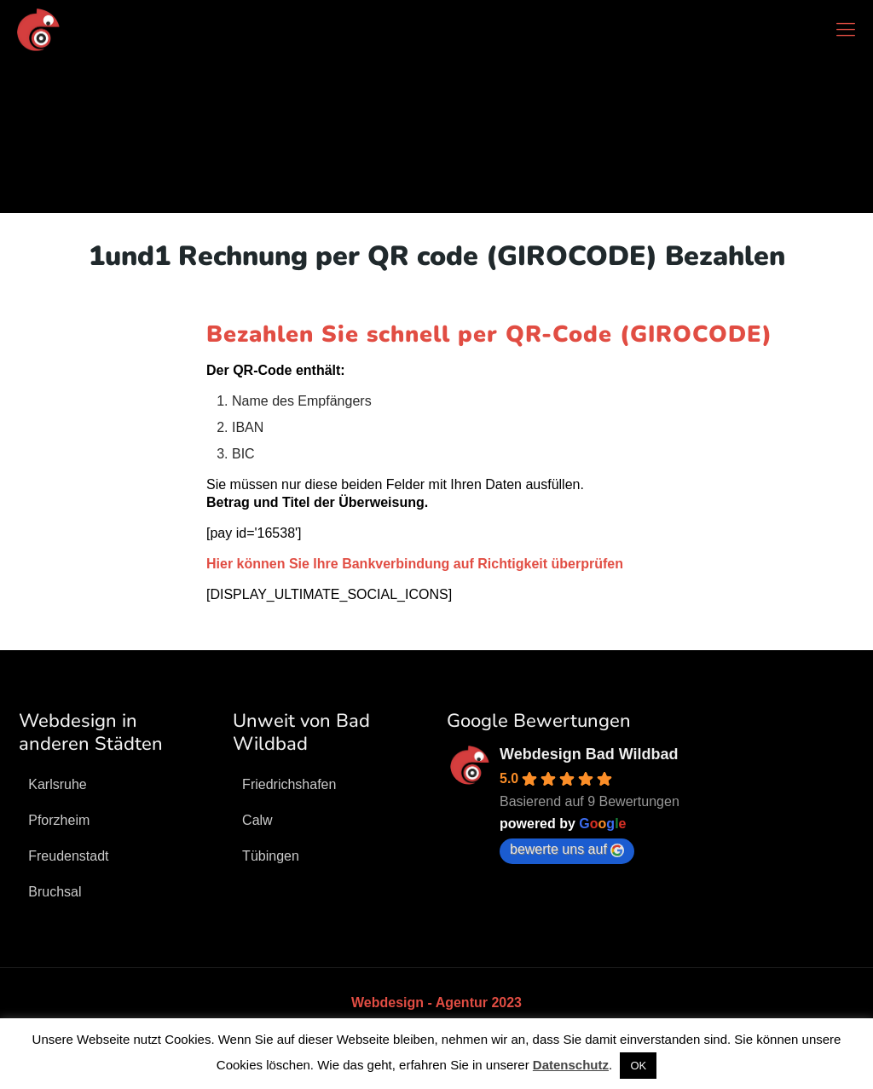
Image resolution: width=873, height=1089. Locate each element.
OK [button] (638, 1065)
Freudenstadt (68, 856)
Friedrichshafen (289, 784)
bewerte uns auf (567, 849)
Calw (257, 820)
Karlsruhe (57, 784)
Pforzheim (59, 820)
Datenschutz (571, 1064)
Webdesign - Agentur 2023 (436, 1002)
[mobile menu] (845, 29)
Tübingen (270, 856)
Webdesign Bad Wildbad (589, 754)
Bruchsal (54, 891)
